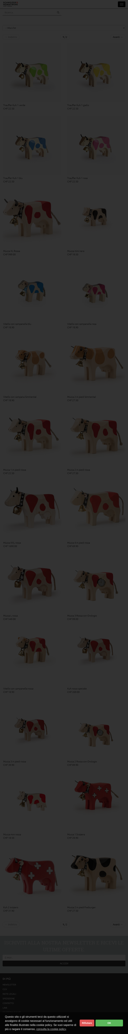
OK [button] (109, 1023)
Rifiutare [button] (87, 1023)
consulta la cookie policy (51, 1029)
